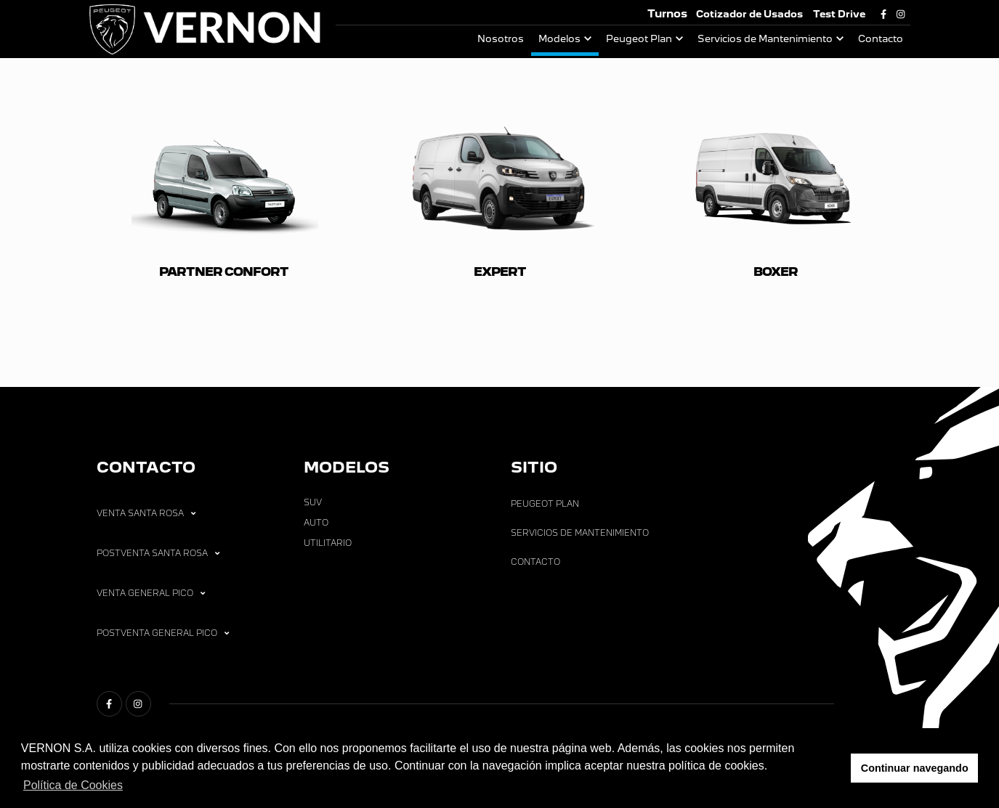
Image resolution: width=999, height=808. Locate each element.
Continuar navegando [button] (914, 768)
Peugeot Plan (639, 38)
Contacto (880, 38)
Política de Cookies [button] (73, 785)
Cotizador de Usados (749, 14)
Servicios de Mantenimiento (765, 38)
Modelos (559, 38)
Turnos (667, 13)
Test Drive (839, 14)
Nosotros (500, 38)
